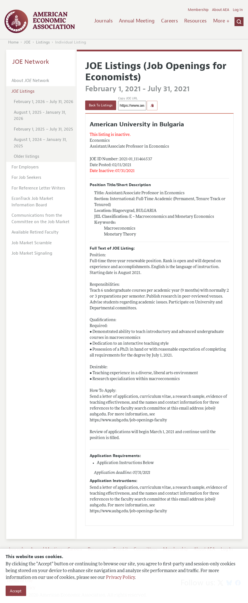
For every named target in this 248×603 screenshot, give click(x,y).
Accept (16, 590)
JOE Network (30, 62)
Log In (238, 10)
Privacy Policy (120, 577)
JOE (27, 42)
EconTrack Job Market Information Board (32, 202)
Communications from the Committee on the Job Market (40, 219)
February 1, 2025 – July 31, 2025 (43, 129)
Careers (169, 21)
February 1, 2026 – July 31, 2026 (43, 101)
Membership (198, 10)
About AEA (220, 10)
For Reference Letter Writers (38, 188)
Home (13, 42)
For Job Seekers (26, 177)
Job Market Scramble (32, 243)
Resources (195, 21)
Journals (103, 21)
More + (221, 21)
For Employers (25, 167)
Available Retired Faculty (35, 232)
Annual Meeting (137, 21)
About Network (30, 80)
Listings (43, 42)
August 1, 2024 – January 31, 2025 (40, 143)
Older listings (26, 156)
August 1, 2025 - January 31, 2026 (40, 116)
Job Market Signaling (32, 253)
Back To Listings (100, 105)
